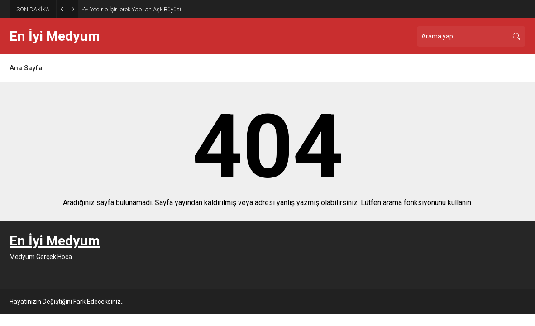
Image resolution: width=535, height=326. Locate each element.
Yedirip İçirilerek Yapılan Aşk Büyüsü (136, 9)
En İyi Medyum (55, 36)
